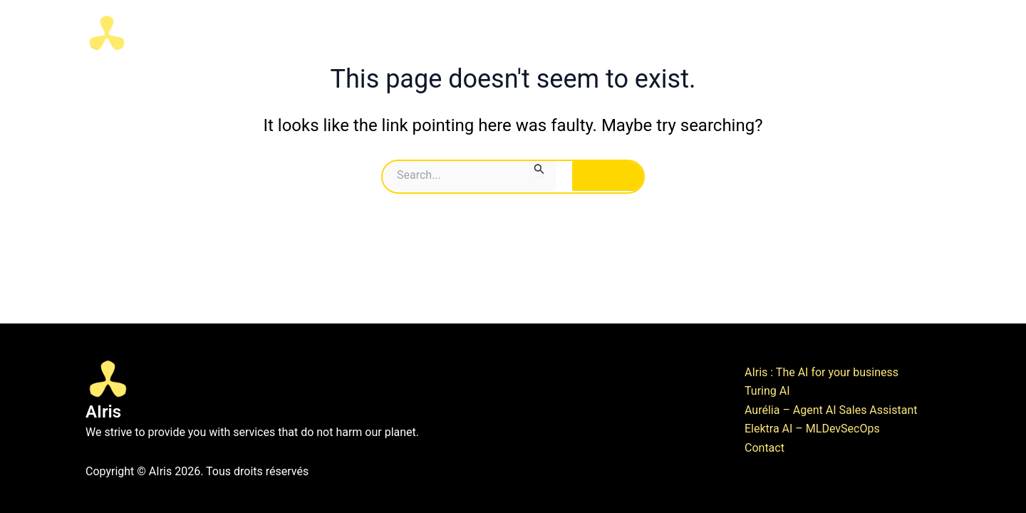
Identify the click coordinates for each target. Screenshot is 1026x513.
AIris (159, 32)
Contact (858, 32)
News (915, 32)
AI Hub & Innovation (571, 32)
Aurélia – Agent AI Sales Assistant (831, 410)
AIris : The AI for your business (821, 372)
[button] (711, 33)
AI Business (680, 33)
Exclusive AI (777, 33)
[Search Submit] (539, 169)
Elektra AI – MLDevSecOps (812, 428)
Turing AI (767, 391)
